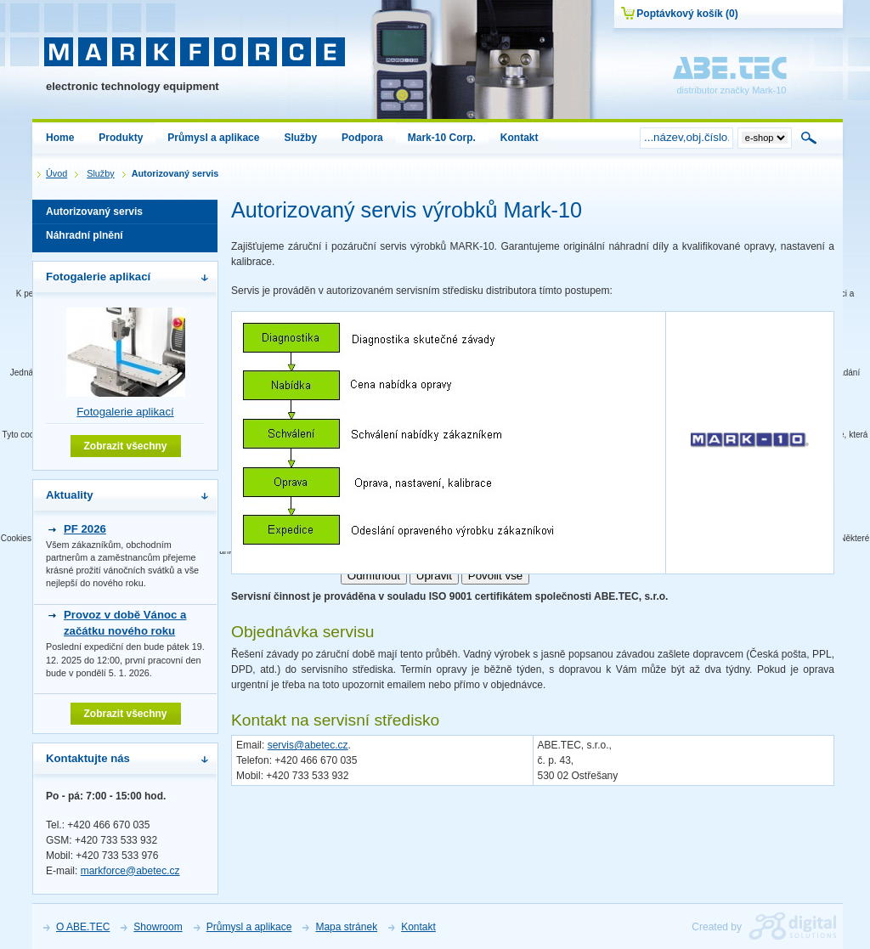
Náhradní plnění (125, 238)
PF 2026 (85, 529)
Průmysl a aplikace (249, 927)
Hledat (809, 138)
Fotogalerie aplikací (124, 411)
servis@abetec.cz (308, 745)
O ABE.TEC (83, 927)
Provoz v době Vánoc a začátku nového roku (125, 622)
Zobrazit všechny (125, 446)
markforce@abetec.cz (130, 871)
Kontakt (418, 927)
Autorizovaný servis (125, 214)
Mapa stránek (346, 927)
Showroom (157, 927)
